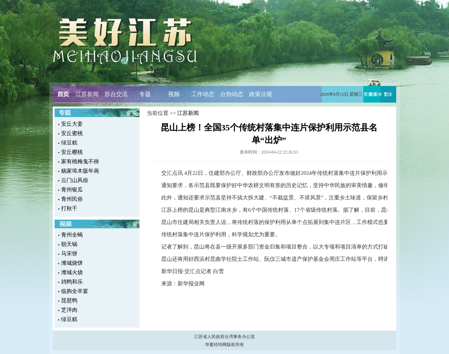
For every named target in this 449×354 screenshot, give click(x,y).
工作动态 (202, 94)
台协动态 (231, 94)
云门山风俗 (74, 180)
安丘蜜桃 (72, 133)
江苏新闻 (87, 94)
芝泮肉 (69, 310)
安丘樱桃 (72, 152)
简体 (377, 94)
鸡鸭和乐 (72, 282)
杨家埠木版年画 (80, 171)
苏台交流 (116, 94)
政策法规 (260, 94)
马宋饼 (69, 253)
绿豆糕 (69, 143)
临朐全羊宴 (74, 291)
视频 (174, 94)
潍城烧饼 (72, 263)
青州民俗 (72, 199)
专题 (145, 94)
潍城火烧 (72, 272)
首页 (63, 94)
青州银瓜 (72, 190)
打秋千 (69, 208)
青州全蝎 (72, 235)
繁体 (368, 94)
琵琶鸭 (69, 300)
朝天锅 (69, 244)
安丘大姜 (72, 124)
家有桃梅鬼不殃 (80, 161)
